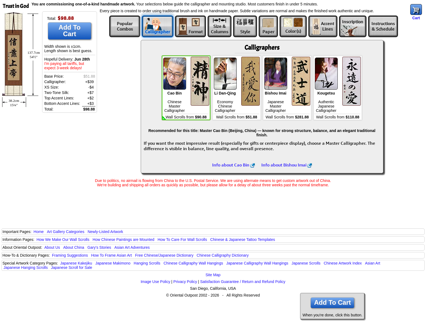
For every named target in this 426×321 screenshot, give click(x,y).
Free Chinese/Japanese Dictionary (164, 255)
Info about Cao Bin (233, 165)
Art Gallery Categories (65, 231)
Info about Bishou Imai (286, 165)
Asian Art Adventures (132, 247)
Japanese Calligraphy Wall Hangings (257, 263)
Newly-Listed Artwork (105, 231)
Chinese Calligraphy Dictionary (223, 255)
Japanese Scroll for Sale (71, 267)
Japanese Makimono (112, 263)
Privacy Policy (185, 281)
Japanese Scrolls (306, 263)
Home (39, 231)
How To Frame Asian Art (111, 255)
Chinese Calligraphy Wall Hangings (193, 263)
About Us (52, 247)
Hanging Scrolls (147, 263)
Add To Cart (70, 30)
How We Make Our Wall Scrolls (62, 239)
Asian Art (372, 263)
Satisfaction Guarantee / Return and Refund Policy (243, 281)
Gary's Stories (99, 247)
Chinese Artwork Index (343, 263)
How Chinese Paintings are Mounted (123, 239)
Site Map (212, 275)
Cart (416, 18)
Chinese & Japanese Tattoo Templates (242, 239)
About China (73, 247)
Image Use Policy (155, 281)
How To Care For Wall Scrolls (182, 239)
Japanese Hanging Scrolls (26, 267)
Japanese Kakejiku (76, 263)
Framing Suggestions (70, 255)
